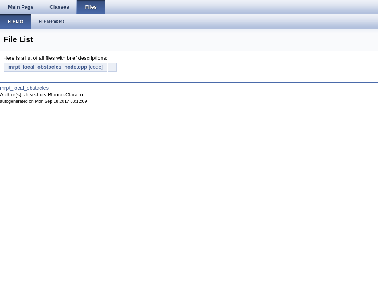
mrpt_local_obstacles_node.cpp (47, 67)
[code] (96, 67)
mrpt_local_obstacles (24, 88)
